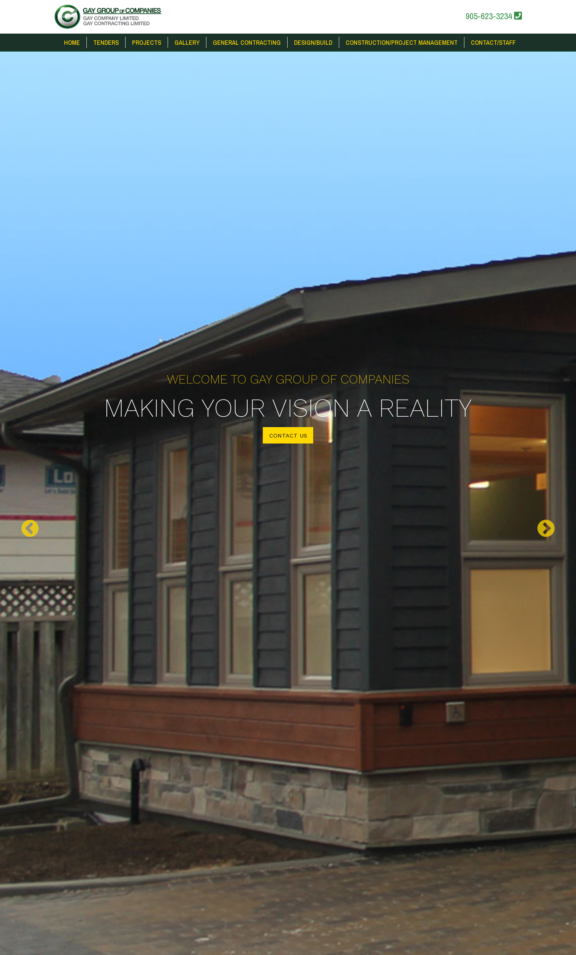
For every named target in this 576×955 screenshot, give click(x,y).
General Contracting (247, 42)
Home (72, 42)
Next (546, 529)
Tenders (106, 42)
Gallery (187, 42)
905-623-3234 (494, 16)
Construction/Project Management (402, 42)
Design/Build (313, 42)
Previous (30, 529)
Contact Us (288, 435)
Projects (146, 42)
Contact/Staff (493, 42)
